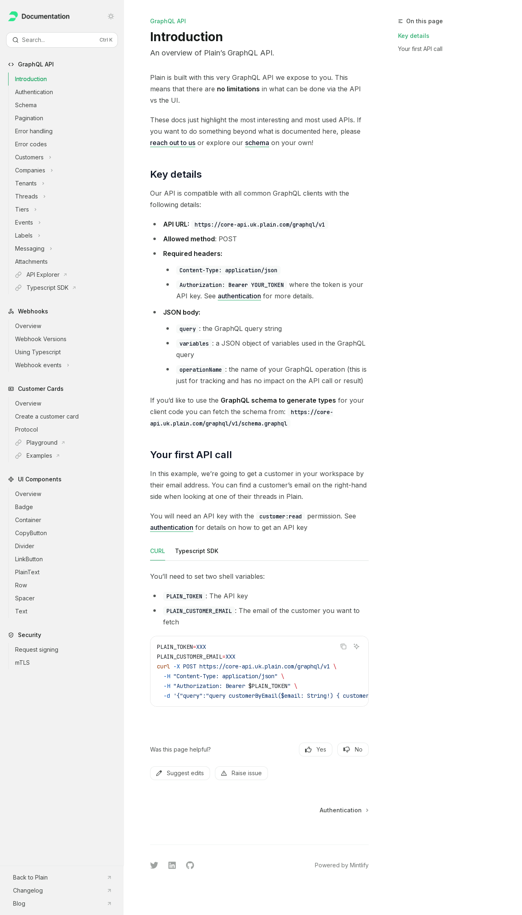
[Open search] (62, 40)
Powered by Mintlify (342, 865)
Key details (413, 35)
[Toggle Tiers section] (68, 209)
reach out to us (172, 143)
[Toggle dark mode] (110, 16)
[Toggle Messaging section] (68, 248)
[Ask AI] (356, 646)
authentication (239, 296)
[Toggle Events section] (68, 222)
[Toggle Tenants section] (68, 183)
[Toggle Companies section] (68, 170)
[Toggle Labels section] (68, 235)
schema (257, 143)
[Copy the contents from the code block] (343, 646)
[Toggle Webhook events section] (68, 365)
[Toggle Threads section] (68, 196)
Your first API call (420, 48)
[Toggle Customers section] (68, 157)
